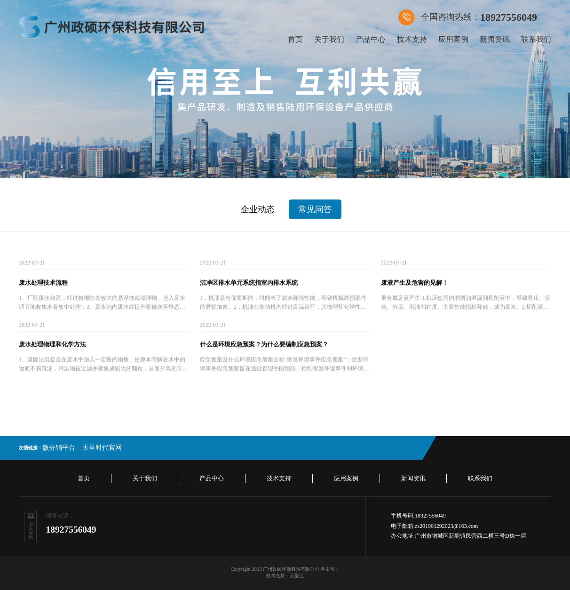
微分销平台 (58, 447)
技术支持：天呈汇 (285, 575)
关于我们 (329, 39)
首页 (295, 39)
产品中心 (371, 39)
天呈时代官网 (102, 447)
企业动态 (258, 209)
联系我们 (536, 39)
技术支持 (412, 39)
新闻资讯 (495, 39)
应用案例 (453, 39)
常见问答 (315, 209)
